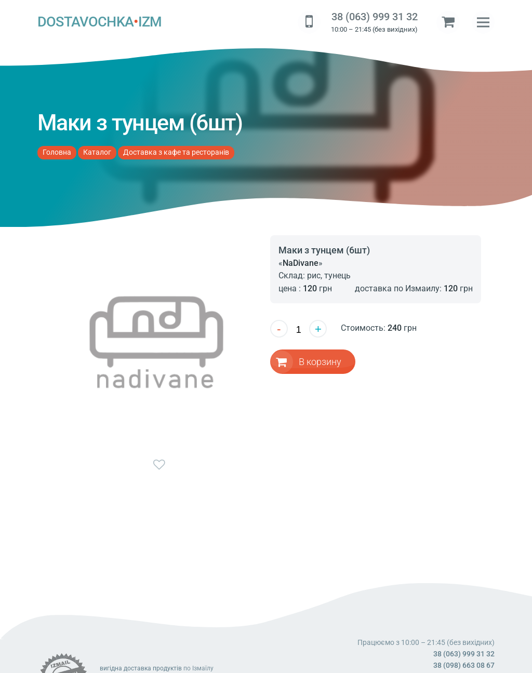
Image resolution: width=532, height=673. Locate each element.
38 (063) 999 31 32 (374, 17)
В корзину (320, 361)
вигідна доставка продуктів (141, 668)
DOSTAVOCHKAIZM (99, 22)
